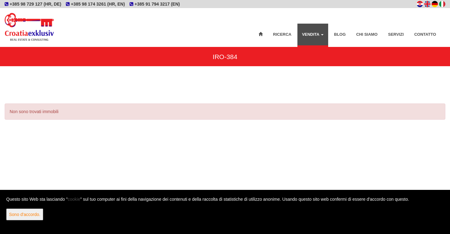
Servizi (396, 34)
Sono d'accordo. (24, 214)
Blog (340, 34)
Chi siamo (367, 34)
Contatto (425, 34)
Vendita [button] (313, 34)
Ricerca (282, 34)
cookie (74, 199)
